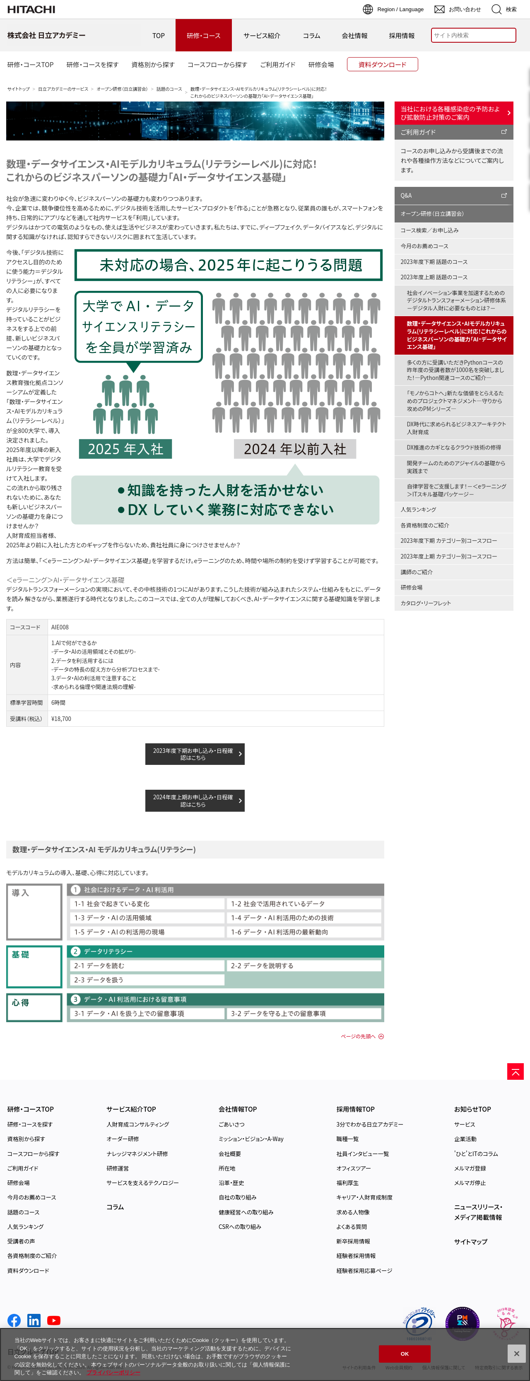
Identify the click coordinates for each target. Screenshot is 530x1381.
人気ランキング (418, 509)
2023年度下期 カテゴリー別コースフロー (449, 540)
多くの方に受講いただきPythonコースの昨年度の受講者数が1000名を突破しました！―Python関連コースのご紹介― (455, 370)
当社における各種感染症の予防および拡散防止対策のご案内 (450, 112)
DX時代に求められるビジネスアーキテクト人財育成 (456, 428)
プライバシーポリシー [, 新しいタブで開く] (113, 1372)
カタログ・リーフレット (426, 603)
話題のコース (169, 89)
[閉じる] (517, 1354)
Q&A (406, 195)
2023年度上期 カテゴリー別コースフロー (449, 556)
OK (405, 1354)
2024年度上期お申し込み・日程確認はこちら (193, 800)
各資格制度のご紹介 (425, 525)
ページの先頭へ (358, 1036)
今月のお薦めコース (424, 246)
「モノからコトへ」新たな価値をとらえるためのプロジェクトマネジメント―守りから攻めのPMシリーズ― (455, 400)
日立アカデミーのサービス (63, 89)
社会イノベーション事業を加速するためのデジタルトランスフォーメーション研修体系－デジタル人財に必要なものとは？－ (456, 300)
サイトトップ (18, 89)
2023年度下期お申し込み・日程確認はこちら (193, 754)
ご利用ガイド (418, 131)
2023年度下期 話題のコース (434, 262)
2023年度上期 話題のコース (434, 277)
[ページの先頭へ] (515, 1071)
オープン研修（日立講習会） (122, 89)
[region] (265, 1354)
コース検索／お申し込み (430, 230)
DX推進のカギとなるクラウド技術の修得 (454, 447)
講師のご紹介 (417, 572)
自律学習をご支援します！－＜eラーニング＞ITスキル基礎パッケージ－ (456, 490)
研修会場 (412, 587)
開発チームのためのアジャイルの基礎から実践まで (456, 467)
